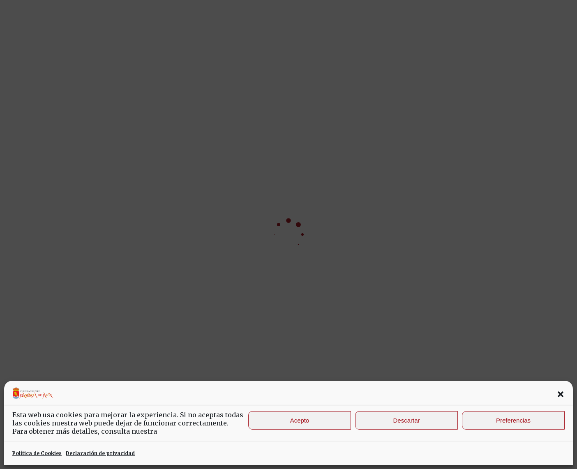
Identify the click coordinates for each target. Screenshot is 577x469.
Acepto (299, 420)
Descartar (406, 420)
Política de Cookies (37, 453)
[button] (560, 394)
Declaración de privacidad (100, 453)
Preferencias (513, 420)
